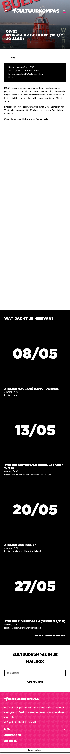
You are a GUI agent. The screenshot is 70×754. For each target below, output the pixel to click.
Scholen (10, 741)
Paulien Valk (42, 119)
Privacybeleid (29, 722)
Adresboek (12, 735)
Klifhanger (27, 119)
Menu (8, 729)
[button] (35, 729)
